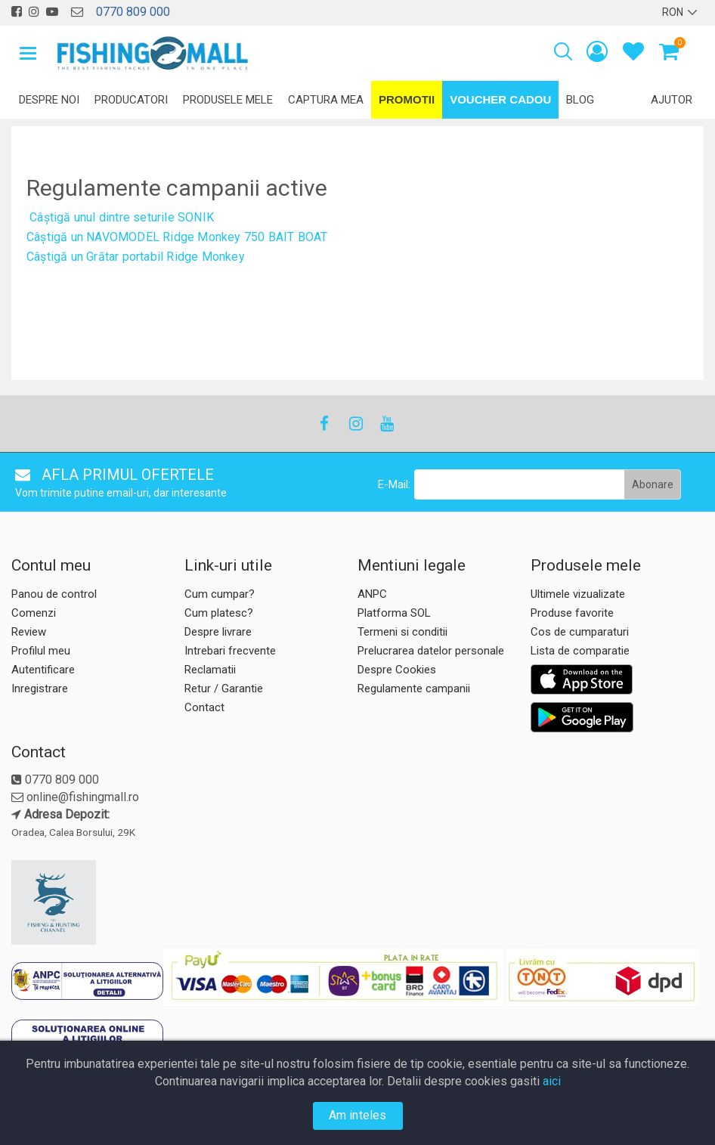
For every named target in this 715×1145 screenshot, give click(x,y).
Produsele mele (228, 100)
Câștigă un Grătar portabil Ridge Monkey (135, 256)
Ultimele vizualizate (578, 594)
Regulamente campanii (414, 688)
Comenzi (33, 613)
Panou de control (54, 594)
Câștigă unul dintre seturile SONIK (121, 217)
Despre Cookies (397, 669)
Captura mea (326, 100)
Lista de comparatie (580, 651)
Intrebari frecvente (230, 651)
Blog (580, 100)
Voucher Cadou (500, 99)
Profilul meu (40, 651)
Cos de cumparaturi (580, 632)
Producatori (131, 100)
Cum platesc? (218, 613)
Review (28, 632)
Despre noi (49, 100)
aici (552, 1081)
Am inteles (358, 1115)
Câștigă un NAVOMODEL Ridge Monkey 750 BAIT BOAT (176, 237)
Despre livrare (218, 632)
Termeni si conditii (402, 632)
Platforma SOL (394, 613)
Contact (204, 707)
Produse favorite (572, 613)
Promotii (407, 99)
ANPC (372, 594)
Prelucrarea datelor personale (431, 651)
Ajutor (671, 100)
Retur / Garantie (223, 688)
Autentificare (43, 669)
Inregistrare (39, 688)
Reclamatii (210, 669)
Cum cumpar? (219, 594)
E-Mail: (394, 484)
